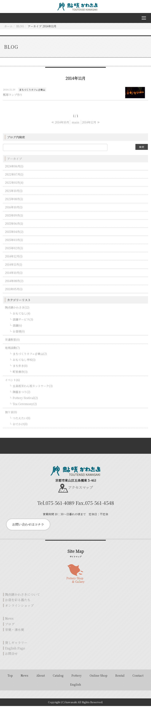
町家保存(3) (20, 373)
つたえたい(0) (21, 419)
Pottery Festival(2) (25, 399)
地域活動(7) (12, 349)
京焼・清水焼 (14, 630)
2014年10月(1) (14, 274)
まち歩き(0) (20, 367)
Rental (120, 676)
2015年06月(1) (14, 224)
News (9, 619)
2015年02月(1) (14, 249)
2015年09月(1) (14, 216)
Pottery (77, 676)
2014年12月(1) (14, 257)
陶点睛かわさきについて (22, 595)
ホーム (8, 27)
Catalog (58, 676)
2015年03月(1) (14, 241)
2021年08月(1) (14, 200)
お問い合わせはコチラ (28, 525)
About (40, 676)
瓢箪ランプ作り (13, 96)
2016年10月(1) (14, 208)
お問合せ (11, 654)
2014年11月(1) (13, 265)
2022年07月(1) (14, 175)
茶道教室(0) (12, 341)
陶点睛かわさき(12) (17, 308)
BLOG (20, 27)
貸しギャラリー (16, 643)
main (75, 123)
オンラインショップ (19, 606)
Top (10, 676)
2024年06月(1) (14, 167)
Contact (137, 676)
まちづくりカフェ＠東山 (32, 90)
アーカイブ (14, 160)
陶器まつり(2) (21, 393)
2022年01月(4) (14, 184)
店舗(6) (17, 326)
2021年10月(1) (14, 192)
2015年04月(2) (14, 233)
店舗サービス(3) (23, 320)
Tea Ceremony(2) (25, 405)
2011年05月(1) (14, 290)
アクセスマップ (80, 488)
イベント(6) (12, 381)
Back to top (75, 447)
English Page (15, 649)
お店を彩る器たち (17, 601)
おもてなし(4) (21, 314)
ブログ (10, 625)
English (75, 685)
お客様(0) (19, 332)
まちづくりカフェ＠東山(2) (30, 355)
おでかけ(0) (20, 425)
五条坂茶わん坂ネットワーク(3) (33, 387)
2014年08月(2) (14, 282)
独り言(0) (11, 413)
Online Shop (98, 676)
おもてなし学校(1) (24, 361)
